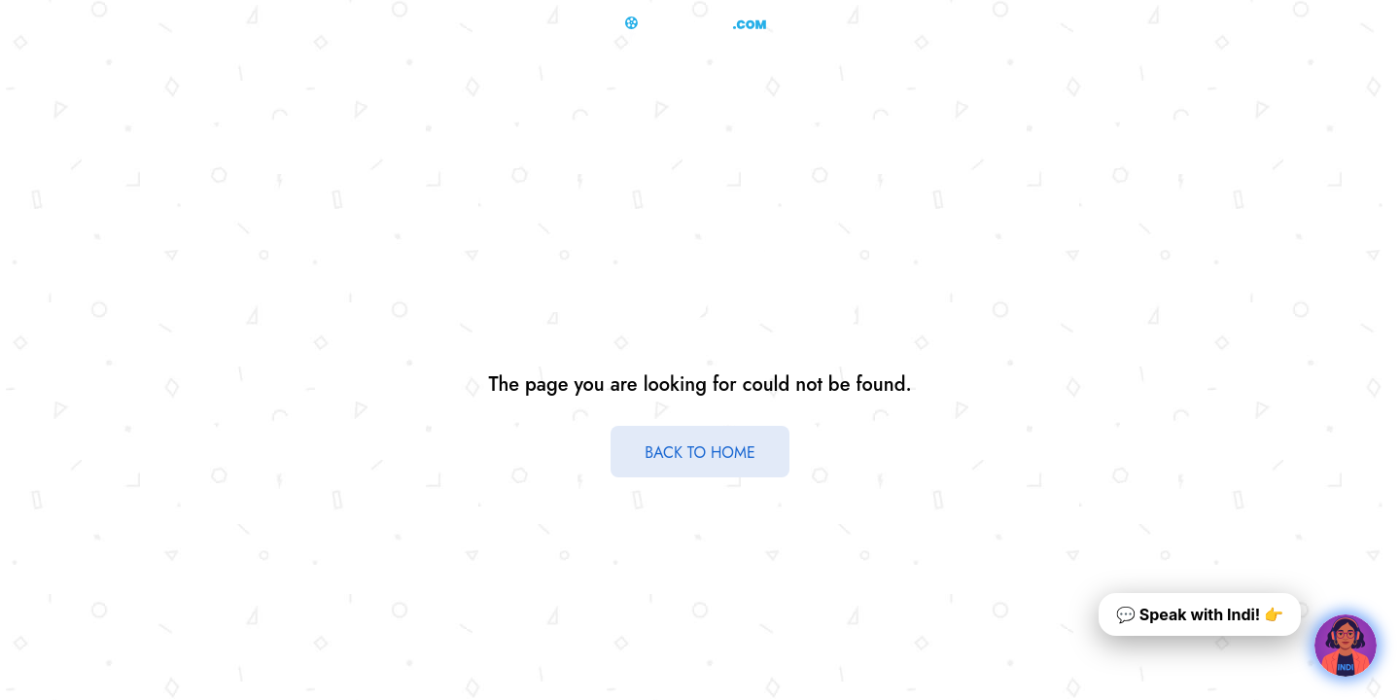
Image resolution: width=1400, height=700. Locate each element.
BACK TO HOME (700, 452)
